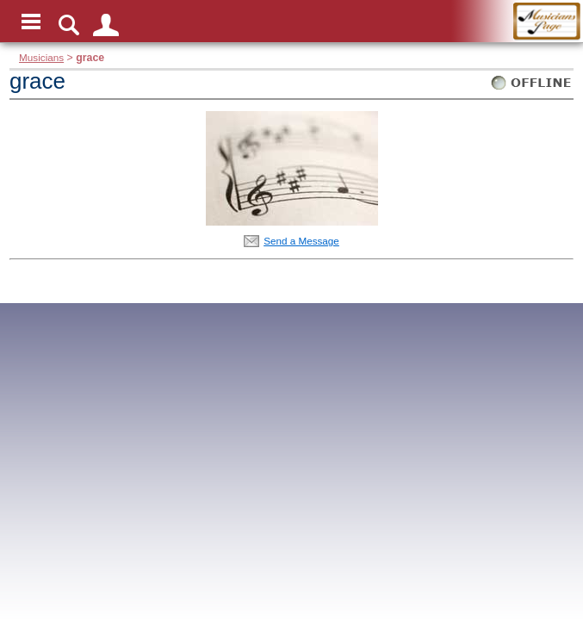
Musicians (41, 57)
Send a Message (301, 240)
